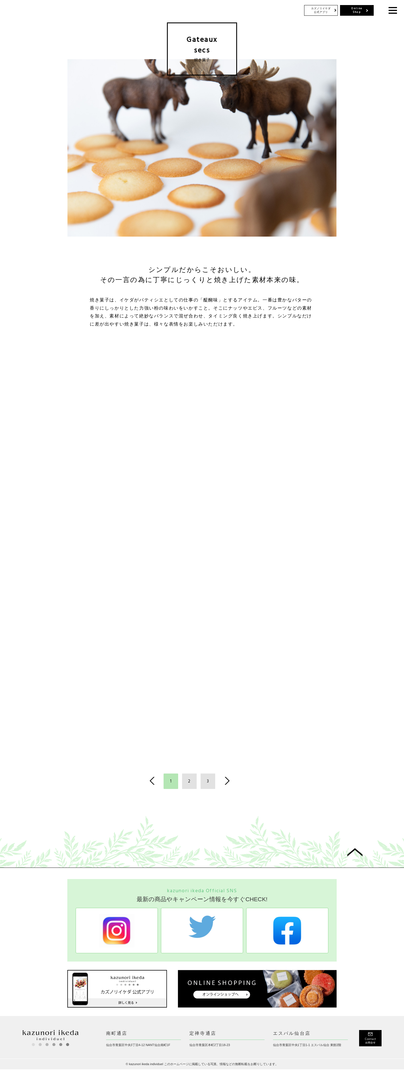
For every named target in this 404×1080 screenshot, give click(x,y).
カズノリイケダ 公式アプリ (320, 10)
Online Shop (356, 10)
